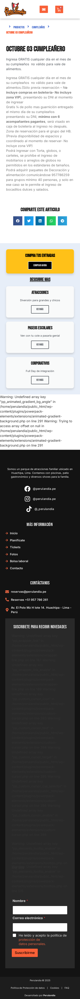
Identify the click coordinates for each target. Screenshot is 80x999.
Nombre (20, 901)
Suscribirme (25, 953)
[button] (17, 220)
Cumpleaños (38, 27)
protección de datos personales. (32, 942)
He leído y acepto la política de (43, 939)
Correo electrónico (29, 918)
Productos (19, 27)
